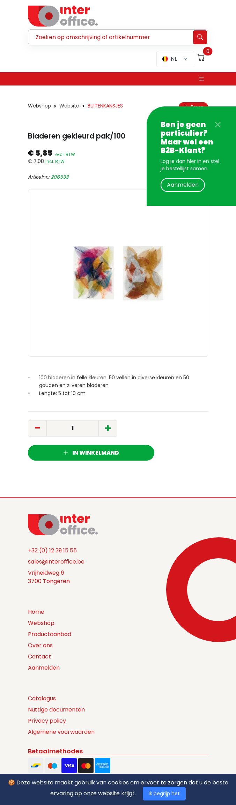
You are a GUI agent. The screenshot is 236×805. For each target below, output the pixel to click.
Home (36, 612)
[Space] (63, 524)
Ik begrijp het (164, 793)
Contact (39, 657)
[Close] (218, 124)
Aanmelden (183, 185)
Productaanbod (49, 634)
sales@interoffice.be (56, 562)
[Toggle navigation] (201, 79)
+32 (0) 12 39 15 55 (52, 550)
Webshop (39, 105)
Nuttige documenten (56, 710)
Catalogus (42, 698)
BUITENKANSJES (105, 105)
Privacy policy (47, 721)
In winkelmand (91, 453)
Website (69, 105)
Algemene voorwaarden (61, 732)
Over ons (40, 645)
